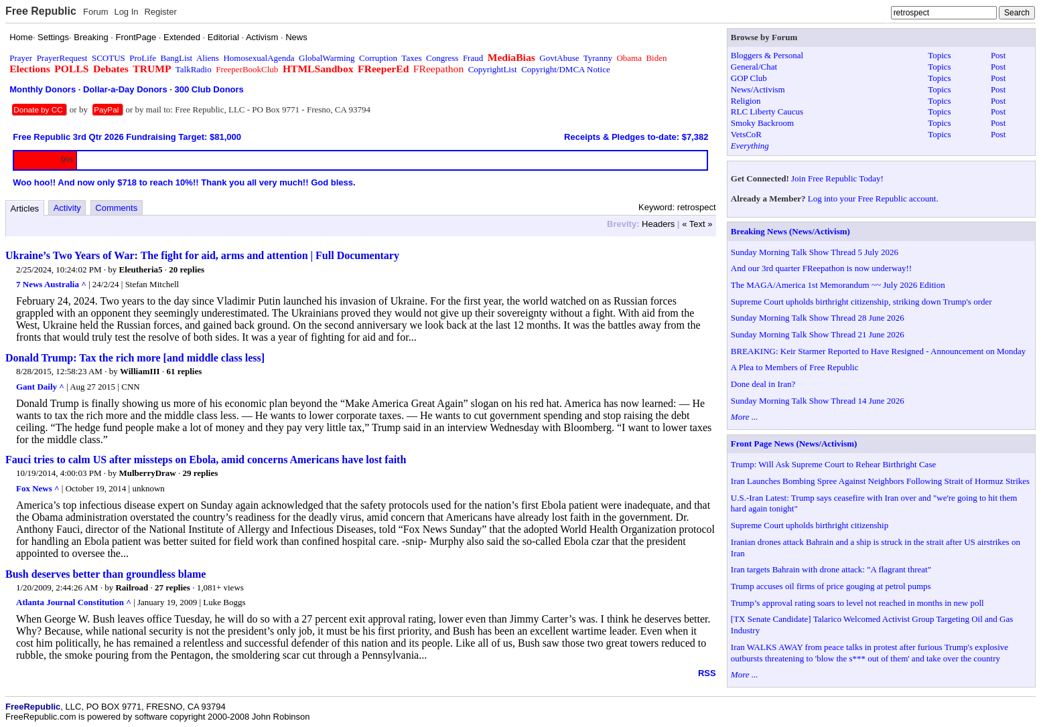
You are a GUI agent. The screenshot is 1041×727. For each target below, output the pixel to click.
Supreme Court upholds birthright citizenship (809, 525)
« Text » (697, 224)
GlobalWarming (326, 58)
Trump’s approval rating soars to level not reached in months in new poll (857, 603)
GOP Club (749, 78)
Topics (939, 55)
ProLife (142, 58)
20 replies (186, 269)
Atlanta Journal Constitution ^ (73, 602)
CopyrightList (492, 69)
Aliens (207, 58)
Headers (658, 224)
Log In (126, 12)
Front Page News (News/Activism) (794, 443)
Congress (442, 58)
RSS (707, 673)
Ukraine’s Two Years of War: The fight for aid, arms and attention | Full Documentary (202, 255)
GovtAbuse (559, 58)
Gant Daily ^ (40, 387)
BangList (177, 58)
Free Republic (40, 11)
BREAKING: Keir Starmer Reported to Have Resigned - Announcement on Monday (878, 351)
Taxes (411, 58)
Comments (116, 208)
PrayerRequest (62, 58)
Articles (25, 209)
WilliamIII (140, 371)
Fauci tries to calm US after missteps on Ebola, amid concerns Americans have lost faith (205, 459)
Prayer (20, 58)
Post (998, 55)
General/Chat (754, 67)
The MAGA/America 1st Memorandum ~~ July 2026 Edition (838, 285)
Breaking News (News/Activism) (790, 231)
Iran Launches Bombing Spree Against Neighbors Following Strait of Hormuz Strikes (880, 481)
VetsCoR (746, 134)
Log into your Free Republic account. (873, 198)
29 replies (200, 473)
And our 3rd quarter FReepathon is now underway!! (821, 268)
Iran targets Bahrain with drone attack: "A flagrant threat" (831, 569)
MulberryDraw (147, 473)
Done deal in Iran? (763, 384)
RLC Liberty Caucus (767, 111)
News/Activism (758, 89)
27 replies (172, 587)
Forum (96, 12)
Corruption (378, 58)
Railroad (131, 587)
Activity (67, 208)
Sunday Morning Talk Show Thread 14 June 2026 (817, 401)
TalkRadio (194, 69)
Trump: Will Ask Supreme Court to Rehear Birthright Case (833, 464)
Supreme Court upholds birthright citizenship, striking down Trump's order (861, 302)
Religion (746, 101)
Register (160, 12)
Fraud (473, 58)
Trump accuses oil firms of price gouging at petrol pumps (831, 586)
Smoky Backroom (762, 123)
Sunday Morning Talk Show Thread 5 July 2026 (814, 252)
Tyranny (597, 58)
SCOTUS (108, 58)
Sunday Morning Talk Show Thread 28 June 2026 (817, 318)
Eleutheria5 (141, 269)
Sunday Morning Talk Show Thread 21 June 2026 (817, 334)
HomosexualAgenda (258, 58)
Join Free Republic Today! (837, 178)
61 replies (184, 371)
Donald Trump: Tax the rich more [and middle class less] (135, 358)
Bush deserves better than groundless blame (105, 574)
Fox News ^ (38, 488)
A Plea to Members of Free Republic (795, 367)
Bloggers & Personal (767, 55)
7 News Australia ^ (51, 284)
